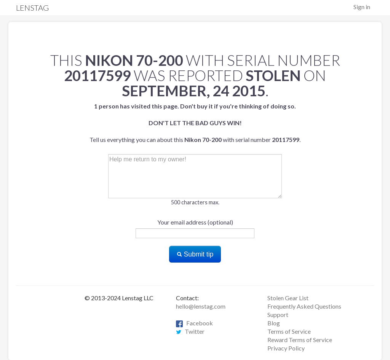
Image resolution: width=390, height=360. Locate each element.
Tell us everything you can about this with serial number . (195, 122)
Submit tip (195, 254)
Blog (273, 323)
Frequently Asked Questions (304, 306)
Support (277, 314)
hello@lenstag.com (200, 306)
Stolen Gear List (287, 297)
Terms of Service (289, 331)
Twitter (190, 331)
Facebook (194, 323)
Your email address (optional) (195, 222)
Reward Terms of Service (299, 339)
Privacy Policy (286, 348)
